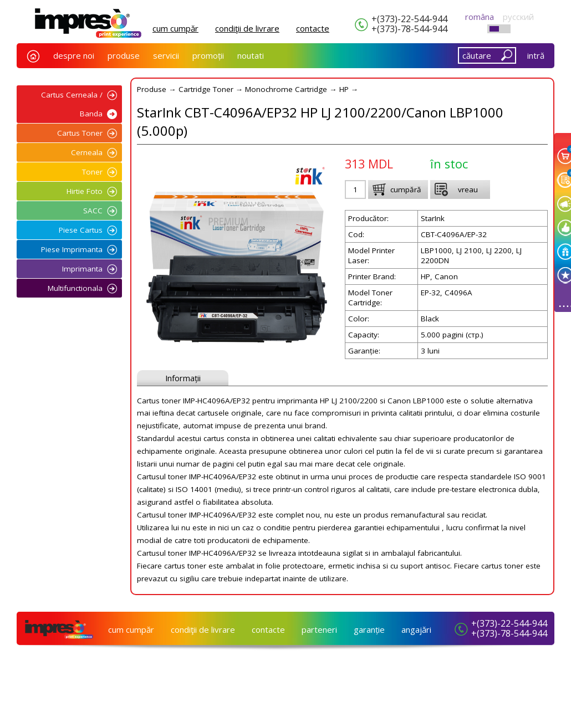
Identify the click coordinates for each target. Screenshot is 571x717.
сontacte (312, 28)
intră (535, 55)
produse (124, 55)
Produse (151, 89)
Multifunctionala (75, 288)
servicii (166, 55)
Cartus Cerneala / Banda (72, 104)
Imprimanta (82, 269)
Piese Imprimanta (72, 249)
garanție (369, 629)
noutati (250, 55)
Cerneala (87, 152)
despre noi (73, 55)
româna (479, 16)
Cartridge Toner (206, 89)
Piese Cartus (81, 230)
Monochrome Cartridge (286, 89)
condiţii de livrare (247, 28)
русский (518, 16)
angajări (416, 629)
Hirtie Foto (85, 191)
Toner (92, 172)
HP (344, 89)
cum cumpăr (175, 28)
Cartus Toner (80, 133)
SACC (93, 211)
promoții (208, 55)
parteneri (319, 629)
